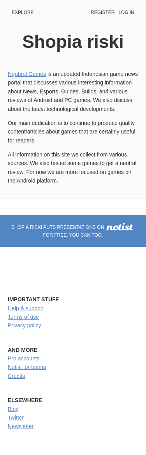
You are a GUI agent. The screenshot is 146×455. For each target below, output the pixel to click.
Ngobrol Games (27, 74)
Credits (16, 376)
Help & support (26, 308)
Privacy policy (24, 325)
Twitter (16, 418)
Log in (126, 12)
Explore (23, 12)
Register (102, 12)
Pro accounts (24, 358)
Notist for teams (27, 367)
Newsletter (20, 426)
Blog (13, 409)
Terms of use (23, 317)
